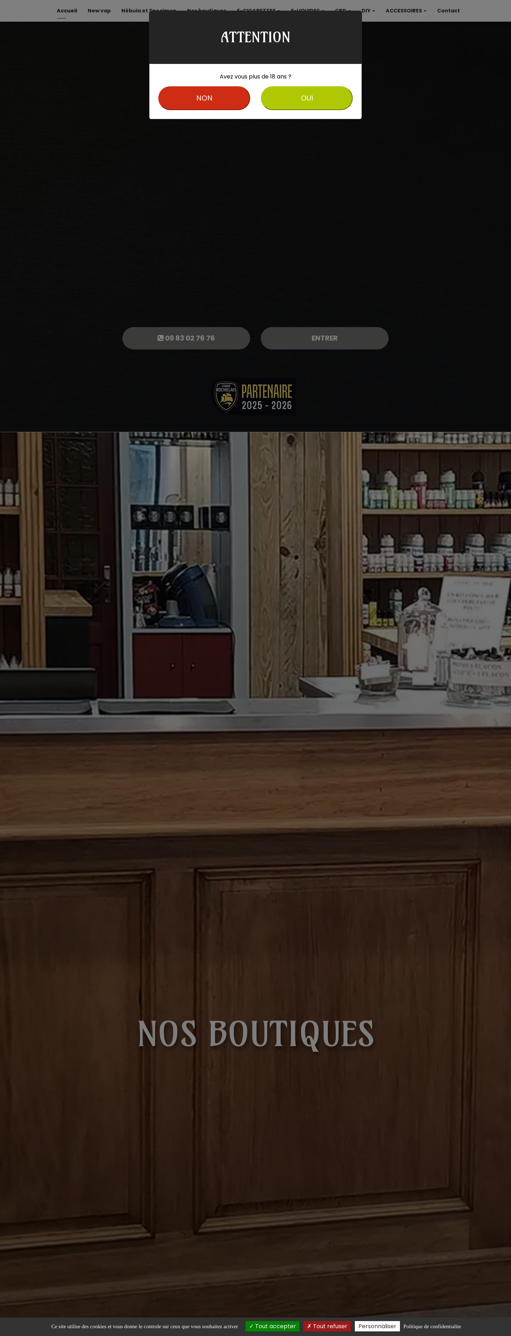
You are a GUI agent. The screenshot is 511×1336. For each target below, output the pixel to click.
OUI (307, 98)
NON (204, 98)
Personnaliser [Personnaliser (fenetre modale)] (377, 1326)
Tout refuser (327, 1326)
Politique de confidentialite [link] (432, 1326)
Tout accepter (272, 1326)
